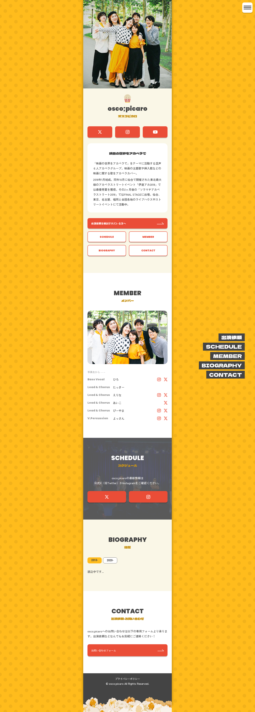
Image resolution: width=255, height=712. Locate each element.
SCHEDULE (107, 240)
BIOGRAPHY (107, 254)
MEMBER (148, 240)
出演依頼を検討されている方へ (111, 225)
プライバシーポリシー (127, 686)
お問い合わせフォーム (106, 657)
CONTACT (148, 254)
